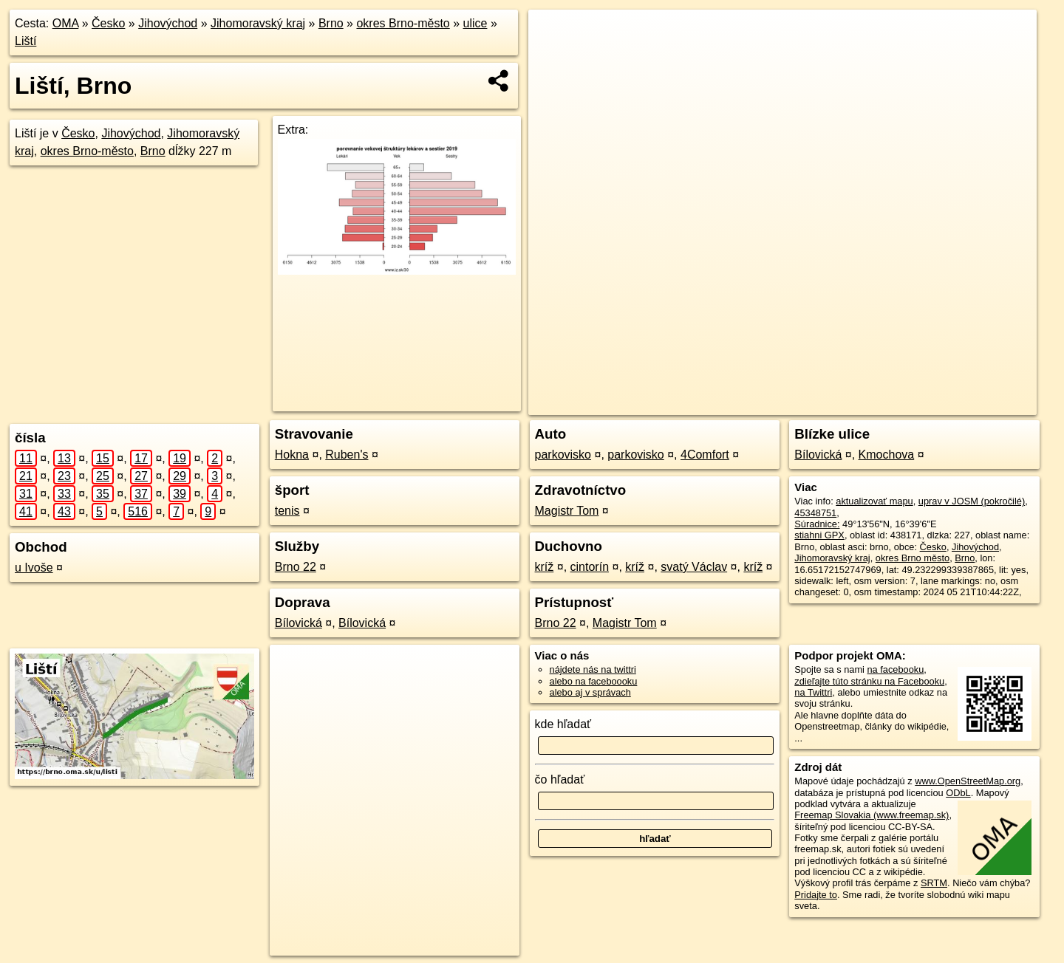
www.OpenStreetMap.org (967, 780)
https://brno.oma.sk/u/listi (983, 404)
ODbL (958, 792)
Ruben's (346, 454)
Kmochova (887, 454)
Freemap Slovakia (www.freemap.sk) (871, 814)
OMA (65, 23)
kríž (544, 567)
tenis (287, 510)
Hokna (292, 454)
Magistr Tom (567, 510)
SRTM (934, 882)
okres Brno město (912, 557)
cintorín (589, 567)
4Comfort (705, 454)
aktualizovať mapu (874, 501)
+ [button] (554, 35)
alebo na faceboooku (594, 681)
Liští (25, 41)
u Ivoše (34, 567)
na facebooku (895, 669)
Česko (108, 23)
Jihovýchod (167, 23)
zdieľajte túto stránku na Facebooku (869, 681)
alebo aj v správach (590, 692)
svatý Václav (694, 567)
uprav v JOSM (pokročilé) (971, 501)
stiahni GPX (819, 535)
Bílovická (298, 623)
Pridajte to (815, 894)
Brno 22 (295, 567)
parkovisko (563, 454)
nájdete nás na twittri (593, 669)
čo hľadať (560, 779)
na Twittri (813, 692)
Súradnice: (816, 524)
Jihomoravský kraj (258, 23)
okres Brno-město (402, 23)
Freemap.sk (883, 404)
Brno (331, 23)
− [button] (554, 58)
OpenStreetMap (807, 404)
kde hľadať (563, 724)
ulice (475, 23)
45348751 (815, 512)
